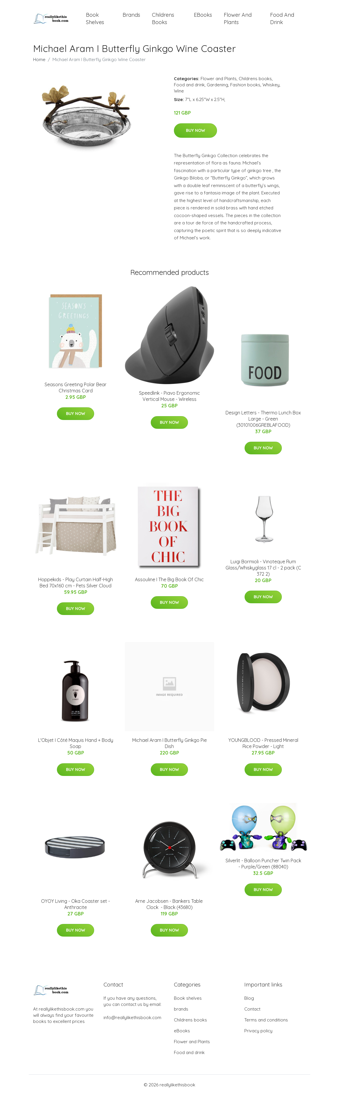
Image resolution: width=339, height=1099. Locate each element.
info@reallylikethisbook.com (132, 1021)
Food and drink (282, 21)
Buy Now (195, 134)
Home (39, 63)
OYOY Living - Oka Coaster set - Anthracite (75, 908)
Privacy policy (258, 1035)
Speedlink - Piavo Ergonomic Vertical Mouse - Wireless (169, 400)
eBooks (203, 17)
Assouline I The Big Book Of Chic (169, 584)
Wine (179, 95)
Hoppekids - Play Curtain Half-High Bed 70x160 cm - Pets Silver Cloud (75, 587)
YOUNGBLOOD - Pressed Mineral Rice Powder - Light (263, 747)
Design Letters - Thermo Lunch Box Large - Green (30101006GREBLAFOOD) (263, 423)
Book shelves (95, 21)
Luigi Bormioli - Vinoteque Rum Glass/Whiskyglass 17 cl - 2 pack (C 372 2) (263, 572)
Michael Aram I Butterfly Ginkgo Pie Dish (169, 747)
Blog (249, 1002)
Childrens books (163, 21)
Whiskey (270, 89)
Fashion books (245, 89)
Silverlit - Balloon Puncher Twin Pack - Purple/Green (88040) (263, 868)
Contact (252, 1013)
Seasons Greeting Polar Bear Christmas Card (75, 392)
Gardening (217, 89)
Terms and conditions (266, 1024)
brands (131, 17)
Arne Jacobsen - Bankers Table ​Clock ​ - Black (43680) (169, 908)
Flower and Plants (238, 21)
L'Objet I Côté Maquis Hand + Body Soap (75, 747)
